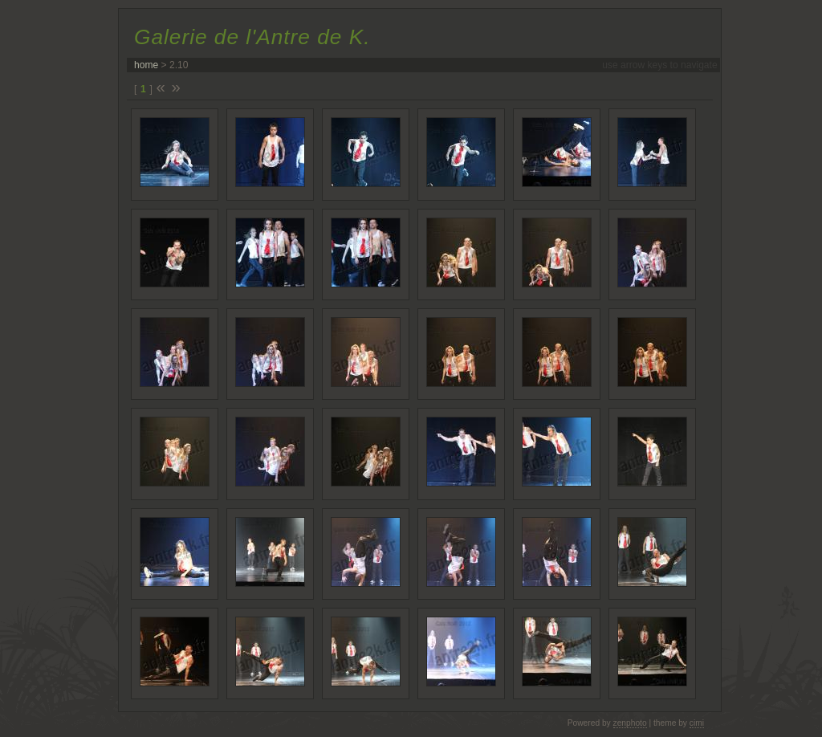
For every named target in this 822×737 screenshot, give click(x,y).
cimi (697, 723)
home (146, 65)
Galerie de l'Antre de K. (252, 37)
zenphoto (630, 723)
